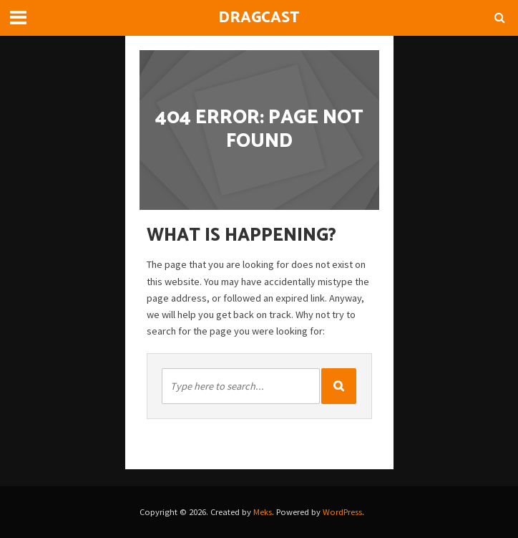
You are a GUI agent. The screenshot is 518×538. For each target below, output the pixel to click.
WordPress (342, 511)
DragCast (259, 18)
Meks (262, 511)
